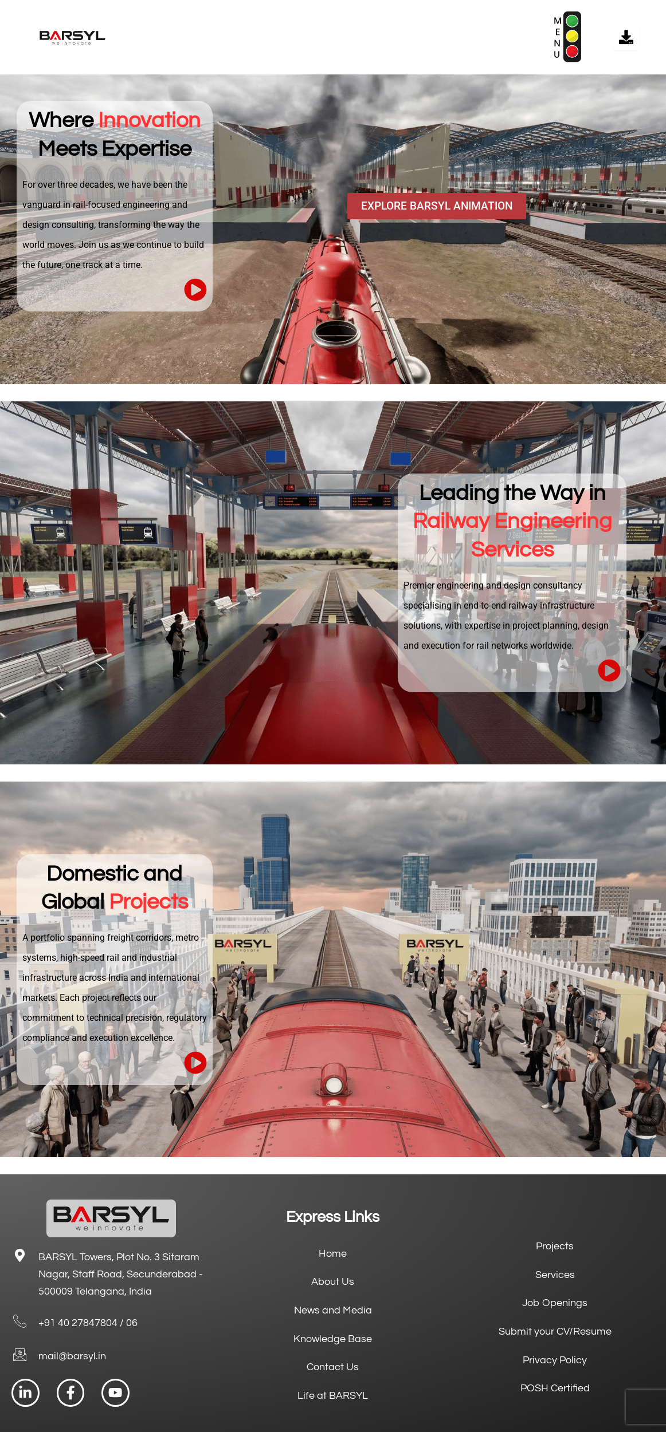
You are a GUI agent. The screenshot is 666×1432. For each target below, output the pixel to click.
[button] (357, 37)
